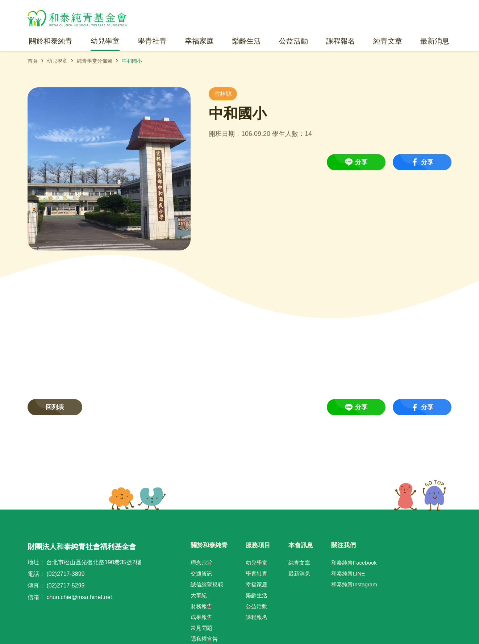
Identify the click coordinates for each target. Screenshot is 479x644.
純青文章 (299, 563)
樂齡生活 (256, 595)
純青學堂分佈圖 (94, 61)
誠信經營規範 (207, 584)
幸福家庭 (256, 584)
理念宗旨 (201, 563)
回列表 (55, 407)
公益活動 (256, 606)
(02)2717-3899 (65, 574)
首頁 (33, 61)
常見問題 (201, 628)
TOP (420, 495)
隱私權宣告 (204, 639)
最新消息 (299, 573)
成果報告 (201, 617)
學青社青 (256, 573)
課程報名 (256, 617)
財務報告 (201, 606)
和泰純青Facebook (354, 563)
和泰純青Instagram (354, 584)
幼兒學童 (57, 61)
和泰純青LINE (348, 573)
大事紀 (199, 595)
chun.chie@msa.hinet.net (79, 597)
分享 (361, 162)
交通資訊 (201, 573)
